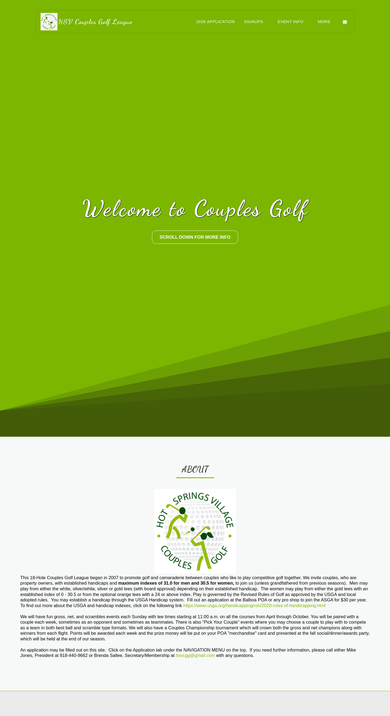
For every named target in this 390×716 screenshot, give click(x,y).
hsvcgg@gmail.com (195, 676)
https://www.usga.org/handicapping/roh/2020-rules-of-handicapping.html (254, 626)
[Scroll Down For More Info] (195, 237)
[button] (256, 21)
